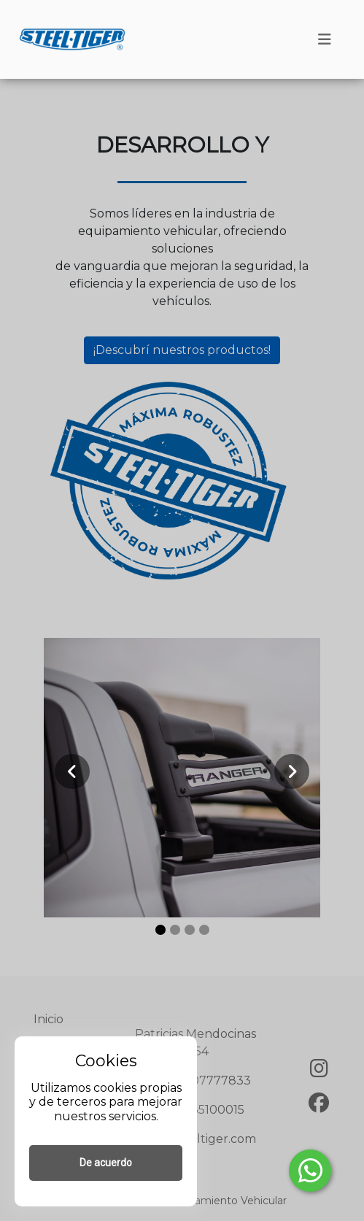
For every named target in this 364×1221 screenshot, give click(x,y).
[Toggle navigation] (325, 39)
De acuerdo (106, 1162)
